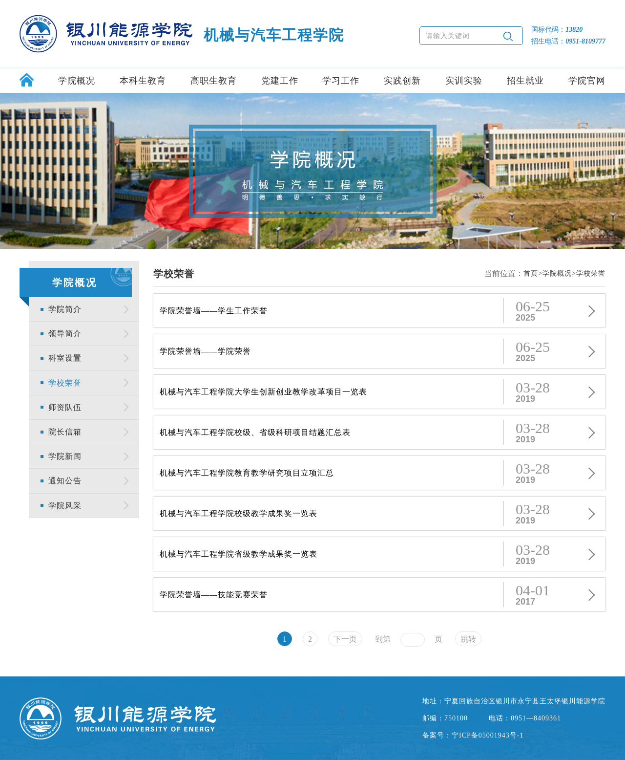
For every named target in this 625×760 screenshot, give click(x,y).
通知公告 (65, 481)
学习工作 (340, 81)
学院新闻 (65, 456)
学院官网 (586, 81)
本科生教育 (143, 81)
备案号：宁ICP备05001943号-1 (472, 735)
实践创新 (402, 81)
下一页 (345, 639)
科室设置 (65, 358)
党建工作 (279, 81)
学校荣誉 (65, 383)
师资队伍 (65, 407)
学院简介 (65, 309)
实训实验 (463, 81)
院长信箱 (65, 432)
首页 (530, 273)
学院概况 (76, 81)
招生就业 (525, 81)
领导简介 (65, 333)
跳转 (468, 639)
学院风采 (65, 505)
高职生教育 (213, 81)
